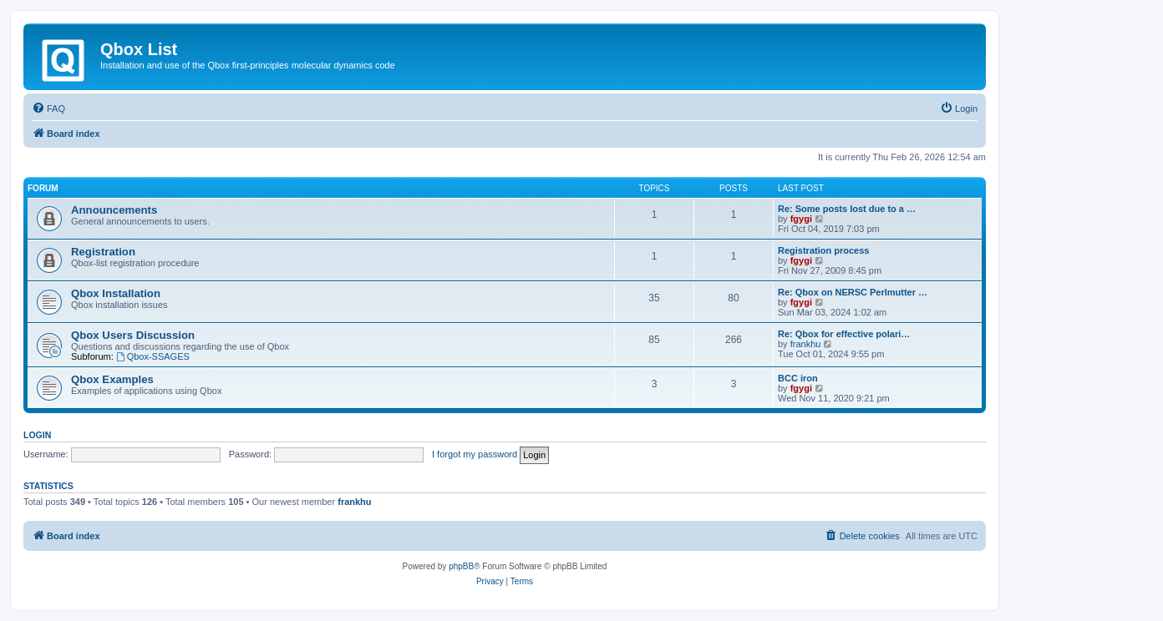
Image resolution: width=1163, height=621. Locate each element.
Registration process (823, 250)
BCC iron (798, 378)
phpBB (461, 566)
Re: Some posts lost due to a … (847, 209)
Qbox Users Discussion (133, 335)
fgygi (801, 219)
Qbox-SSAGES (153, 356)
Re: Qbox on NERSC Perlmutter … (852, 292)
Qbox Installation (115, 293)
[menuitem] (48, 108)
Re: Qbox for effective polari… (844, 334)
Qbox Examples (112, 379)
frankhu (805, 344)
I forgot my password (474, 454)
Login (37, 435)
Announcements (114, 210)
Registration (103, 251)
